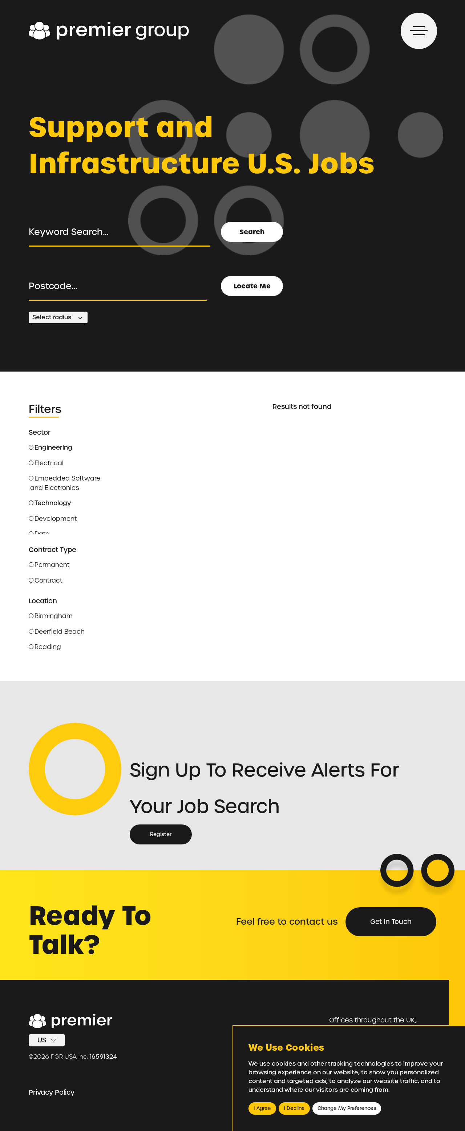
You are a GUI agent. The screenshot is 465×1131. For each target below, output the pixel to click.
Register (160, 834)
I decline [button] (294, 1108)
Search (251, 231)
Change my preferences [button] (347, 1108)
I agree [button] (262, 1108)
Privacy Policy (51, 1092)
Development (53, 519)
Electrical (46, 463)
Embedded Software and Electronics (64, 483)
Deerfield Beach (57, 632)
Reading (45, 647)
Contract (45, 580)
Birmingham (51, 616)
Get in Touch (391, 921)
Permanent (49, 565)
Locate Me (252, 286)
